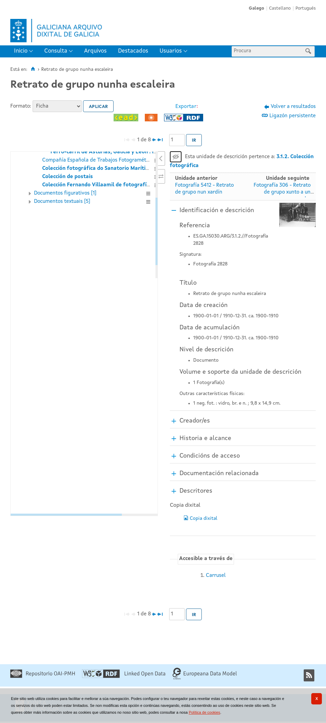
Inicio (20, 51)
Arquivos (95, 51)
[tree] (84, 333)
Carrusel (216, 575)
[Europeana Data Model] (205, 678)
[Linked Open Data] (123, 676)
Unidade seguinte (288, 178)
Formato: (20, 106)
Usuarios (171, 51)
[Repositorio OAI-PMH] (42, 676)
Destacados (133, 51)
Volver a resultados (293, 106)
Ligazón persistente (292, 116)
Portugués (305, 8)
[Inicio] (33, 69)
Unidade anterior (196, 178)
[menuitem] (25, 51)
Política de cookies (204, 712)
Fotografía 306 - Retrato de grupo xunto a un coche (282, 192)
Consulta (55, 51)
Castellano (280, 8)
